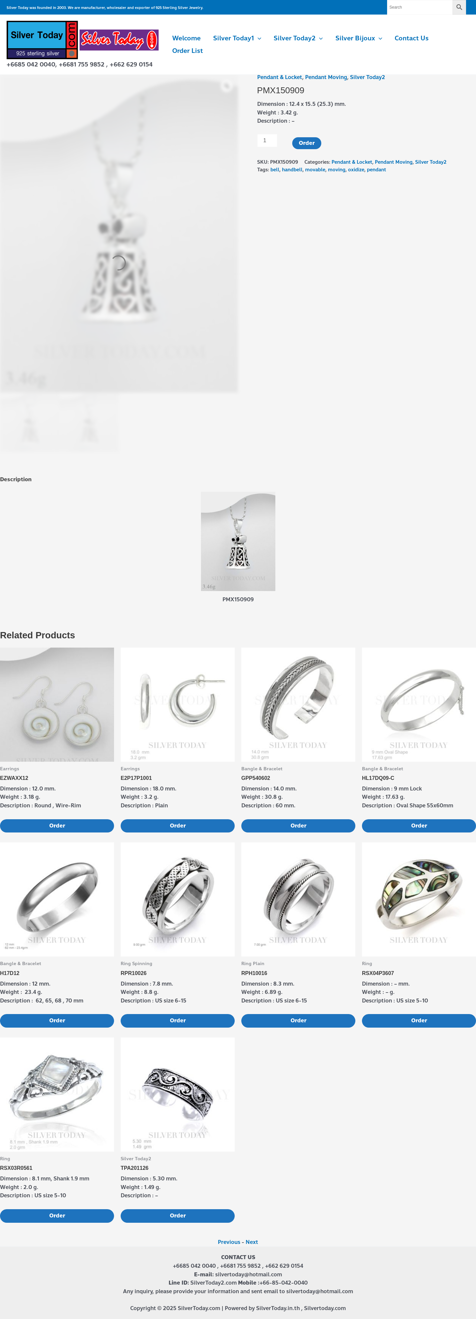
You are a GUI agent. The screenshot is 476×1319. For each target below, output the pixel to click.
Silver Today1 (237, 38)
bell (274, 169)
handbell (292, 169)
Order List (187, 51)
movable (315, 169)
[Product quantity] (267, 140)
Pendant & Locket (279, 77)
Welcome (186, 38)
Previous (229, 1242)
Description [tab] (16, 479)
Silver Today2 (298, 38)
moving (336, 169)
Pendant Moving (326, 77)
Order (307, 143)
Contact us (412, 38)
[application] (257, 38)
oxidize (356, 169)
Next (252, 1242)
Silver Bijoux (359, 38)
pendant (376, 169)
